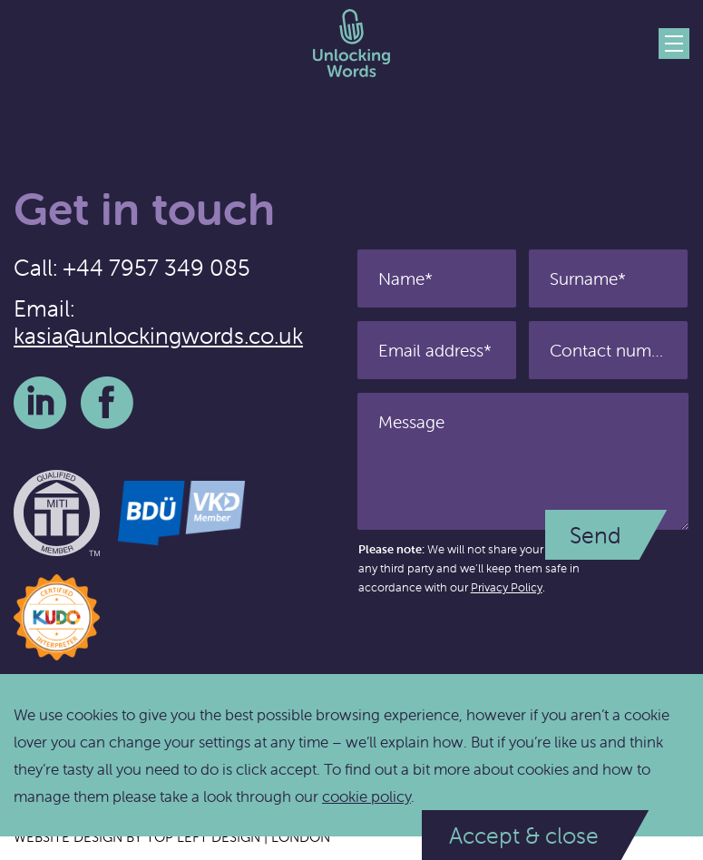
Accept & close (524, 835)
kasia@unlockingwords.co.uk (158, 335)
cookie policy (366, 796)
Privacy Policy (506, 587)
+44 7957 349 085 (156, 267)
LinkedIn (40, 402)
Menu (674, 43)
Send (595, 535)
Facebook (107, 402)
